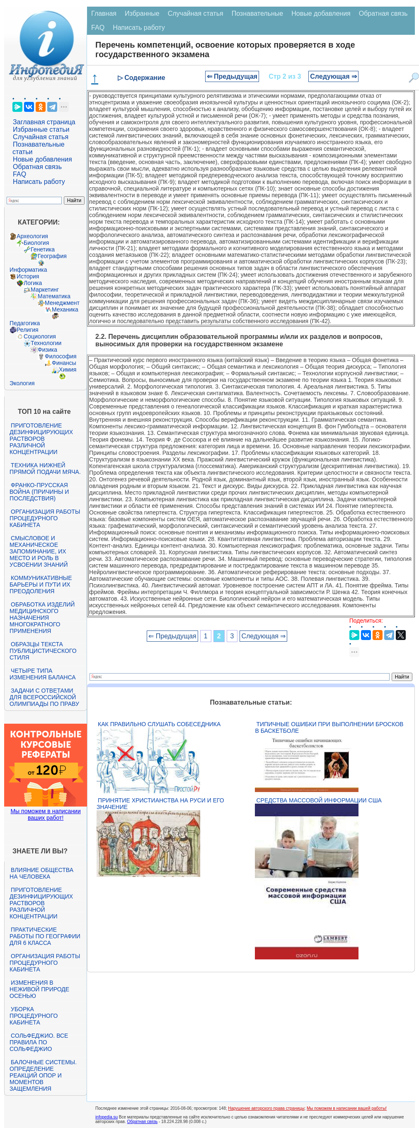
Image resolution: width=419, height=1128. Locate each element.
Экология (22, 383)
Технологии (46, 343)
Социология (40, 336)
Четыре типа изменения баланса (42, 674)
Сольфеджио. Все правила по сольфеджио (39, 1042)
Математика (54, 296)
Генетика (43, 249)
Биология (36, 242)
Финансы (64, 363)
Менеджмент (62, 303)
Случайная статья (40, 136)
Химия (67, 369)
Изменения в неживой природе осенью (39, 989)
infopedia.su (106, 1117)
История (28, 276)
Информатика (28, 269)
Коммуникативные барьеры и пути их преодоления (41, 584)
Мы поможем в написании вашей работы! (347, 1108)
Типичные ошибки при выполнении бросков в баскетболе (329, 727)
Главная (103, 13)
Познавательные (257, 13)
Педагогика (25, 323)
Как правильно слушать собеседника (159, 724)
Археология (32, 236)
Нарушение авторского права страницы (266, 1108)
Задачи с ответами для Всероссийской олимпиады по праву (44, 697)
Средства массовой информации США (318, 800)
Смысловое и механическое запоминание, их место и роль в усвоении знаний (39, 551)
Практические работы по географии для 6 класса (45, 936)
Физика (47, 349)
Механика (65, 309)
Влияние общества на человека (41, 873)
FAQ (19, 174)
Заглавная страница (44, 122)
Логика (33, 283)
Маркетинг (45, 289)
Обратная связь (37, 166)
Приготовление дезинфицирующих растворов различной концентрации (41, 438)
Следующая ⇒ (333, 76)
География (52, 256)
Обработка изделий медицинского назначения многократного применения (42, 617)
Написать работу (39, 181)
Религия (28, 329)
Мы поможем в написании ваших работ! (45, 814)
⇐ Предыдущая (232, 76)
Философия (60, 356)
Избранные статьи (41, 129)
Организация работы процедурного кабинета (45, 518)
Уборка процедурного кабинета (34, 1016)
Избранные (142, 13)
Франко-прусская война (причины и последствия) (39, 492)
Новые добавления (42, 159)
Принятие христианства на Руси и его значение (160, 803)
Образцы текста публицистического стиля (43, 651)
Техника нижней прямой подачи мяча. (45, 468)
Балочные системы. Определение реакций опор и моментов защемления (43, 1075)
